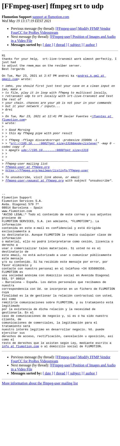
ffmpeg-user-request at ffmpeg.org (34, 206)
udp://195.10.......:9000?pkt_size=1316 (54, 170)
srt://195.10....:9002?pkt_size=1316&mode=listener (54, 161)
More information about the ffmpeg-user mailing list (40, 442)
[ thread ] (60, 45)
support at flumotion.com (50, 17)
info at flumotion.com (20, 405)
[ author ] (90, 45)
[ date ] (48, 45)
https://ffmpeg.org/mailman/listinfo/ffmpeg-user (47, 194)
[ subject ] (75, 45)
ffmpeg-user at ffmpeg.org (27, 190)
